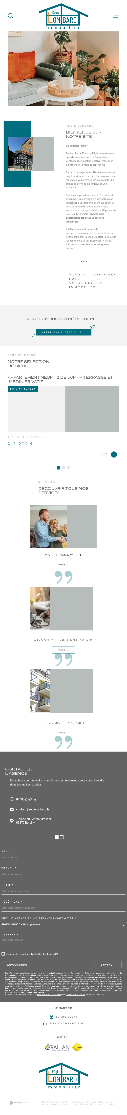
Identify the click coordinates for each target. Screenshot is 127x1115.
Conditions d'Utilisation (75, 988)
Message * (10, 928)
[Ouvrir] (11, 16)
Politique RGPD (99, 1097)
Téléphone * (11, 894)
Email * (7, 878)
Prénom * (9, 861)
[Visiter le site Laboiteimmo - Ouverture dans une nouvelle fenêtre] (19, 1096)
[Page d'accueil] (63, 16)
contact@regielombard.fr (32, 802)
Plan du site (93, 1095)
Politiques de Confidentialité (49, 988)
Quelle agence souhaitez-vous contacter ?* (39, 911)
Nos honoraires (80, 1095)
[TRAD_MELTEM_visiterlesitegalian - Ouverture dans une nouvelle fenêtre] (56, 1040)
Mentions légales (107, 1095)
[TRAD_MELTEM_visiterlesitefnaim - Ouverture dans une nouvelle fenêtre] (77, 1040)
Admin (78, 1097)
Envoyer (108, 958)
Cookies (110, 1097)
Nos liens (87, 1097)
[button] (57, 830)
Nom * (5, 844)
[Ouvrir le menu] (116, 16)
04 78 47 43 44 (26, 792)
